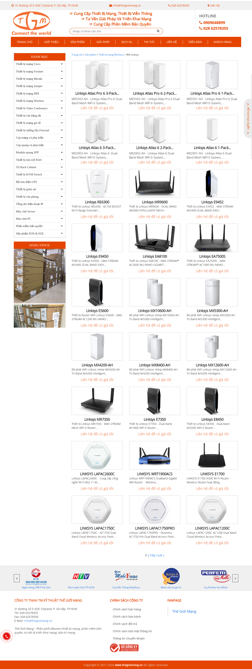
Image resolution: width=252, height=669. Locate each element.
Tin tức (149, 42)
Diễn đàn (195, 42)
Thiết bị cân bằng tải (28, 115)
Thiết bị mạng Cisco (28, 64)
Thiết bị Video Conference (31, 108)
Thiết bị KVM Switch (29, 174)
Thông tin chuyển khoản (129, 638)
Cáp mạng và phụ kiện (29, 137)
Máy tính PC (23, 218)
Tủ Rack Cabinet (26, 167)
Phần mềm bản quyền (29, 226)
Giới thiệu (51, 42)
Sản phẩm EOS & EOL (30, 233)
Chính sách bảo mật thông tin (132, 631)
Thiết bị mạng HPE (27, 93)
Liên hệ (214, 5)
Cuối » (160, 555)
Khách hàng (223, 42)
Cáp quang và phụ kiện (30, 145)
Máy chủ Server (25, 211)
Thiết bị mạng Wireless (30, 100)
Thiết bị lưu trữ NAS (29, 159)
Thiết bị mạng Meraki (29, 78)
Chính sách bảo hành (127, 616)
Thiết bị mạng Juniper (29, 86)
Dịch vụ (126, 42)
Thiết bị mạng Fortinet (29, 71)
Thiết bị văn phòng (27, 196)
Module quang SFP (27, 152)
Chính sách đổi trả (125, 624)
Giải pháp (102, 42)
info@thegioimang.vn (127, 5)
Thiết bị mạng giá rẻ (28, 122)
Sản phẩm (77, 42)
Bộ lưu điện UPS (26, 181)
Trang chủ (24, 42)
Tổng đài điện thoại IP (29, 204)
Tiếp (153, 555)
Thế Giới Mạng (184, 611)
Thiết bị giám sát (26, 189)
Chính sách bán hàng (127, 609)
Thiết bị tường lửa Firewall (32, 130)
